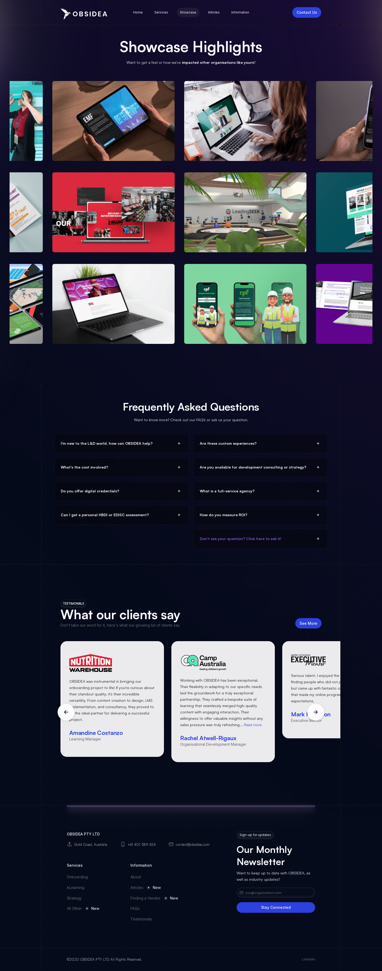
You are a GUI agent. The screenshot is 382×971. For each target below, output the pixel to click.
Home (138, 12)
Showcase (188, 12)
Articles (214, 12)
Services (161, 12)
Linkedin (308, 959)
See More (308, 625)
